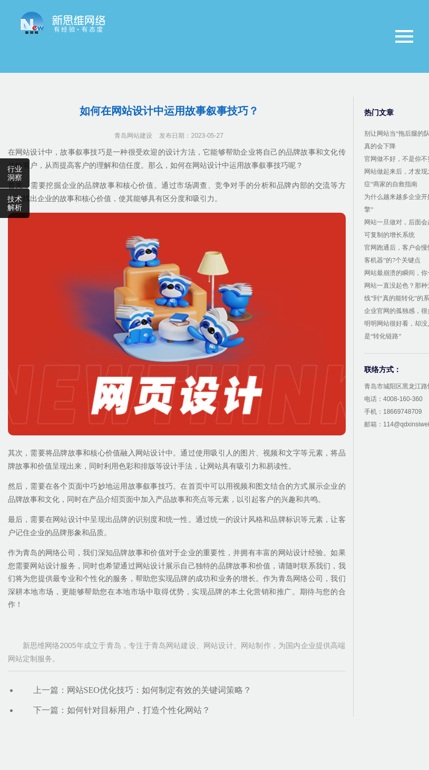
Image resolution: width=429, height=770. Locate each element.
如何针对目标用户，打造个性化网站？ (138, 710)
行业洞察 (14, 173)
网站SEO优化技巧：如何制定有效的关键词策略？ (159, 690)
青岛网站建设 (133, 135)
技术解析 (14, 203)
